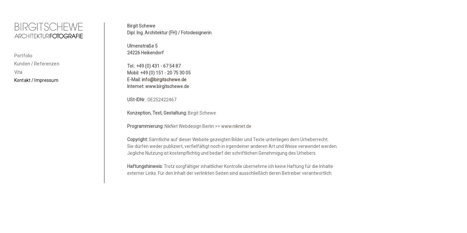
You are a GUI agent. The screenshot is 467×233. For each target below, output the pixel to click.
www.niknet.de (236, 126)
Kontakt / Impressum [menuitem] (36, 80)
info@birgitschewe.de (164, 79)
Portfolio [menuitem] (23, 55)
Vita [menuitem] (18, 72)
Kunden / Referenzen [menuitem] (36, 63)
